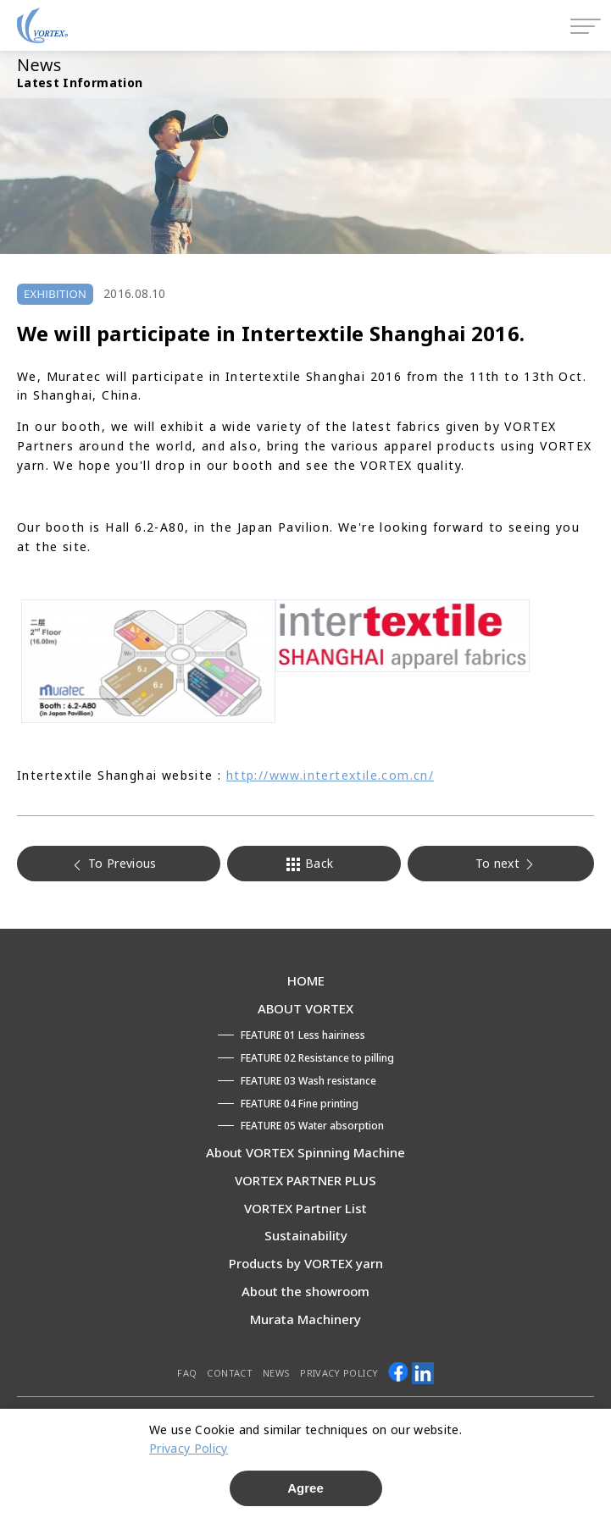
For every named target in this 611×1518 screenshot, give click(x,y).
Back (319, 863)
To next (497, 863)
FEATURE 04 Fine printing (299, 1103)
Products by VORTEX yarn (306, 1263)
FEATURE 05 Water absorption (312, 1125)
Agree (305, 1488)
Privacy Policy (188, 1448)
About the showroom (305, 1291)
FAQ (187, 1372)
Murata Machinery (305, 1319)
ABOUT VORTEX (305, 1008)
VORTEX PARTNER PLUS (305, 1180)
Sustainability (305, 1235)
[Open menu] (585, 25)
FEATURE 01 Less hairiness (303, 1035)
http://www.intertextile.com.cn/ (330, 775)
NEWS (276, 1372)
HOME (306, 980)
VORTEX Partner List (305, 1208)
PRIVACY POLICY (339, 1372)
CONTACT (229, 1372)
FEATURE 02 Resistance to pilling (317, 1058)
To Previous (122, 863)
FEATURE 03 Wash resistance (308, 1081)
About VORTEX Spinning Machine (305, 1152)
